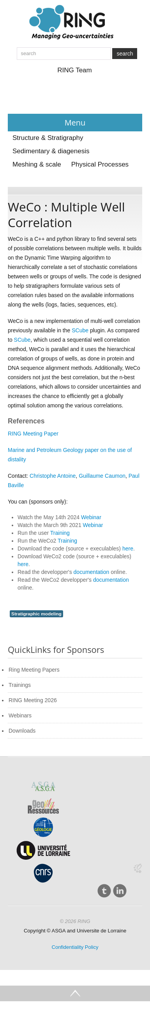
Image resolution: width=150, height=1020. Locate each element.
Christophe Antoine (53, 476)
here (127, 548)
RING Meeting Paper (33, 433)
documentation (91, 572)
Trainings (20, 685)
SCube (81, 330)
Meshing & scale (36, 164)
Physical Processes (100, 164)
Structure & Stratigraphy (47, 138)
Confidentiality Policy (75, 947)
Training (60, 533)
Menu (75, 122)
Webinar (91, 517)
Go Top (75, 993)
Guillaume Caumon (102, 476)
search (124, 53)
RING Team (74, 70)
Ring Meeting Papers (34, 670)
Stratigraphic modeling (36, 614)
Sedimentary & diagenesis (51, 151)
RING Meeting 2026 (33, 700)
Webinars (20, 715)
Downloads (22, 731)
